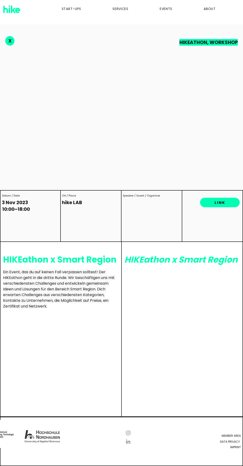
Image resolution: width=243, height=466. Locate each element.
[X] (9, 41)
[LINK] (220, 202)
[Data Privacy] (182, 441)
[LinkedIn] (128, 441)
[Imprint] (201, 447)
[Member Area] (183, 435)
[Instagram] (128, 433)
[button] (58, 9)
